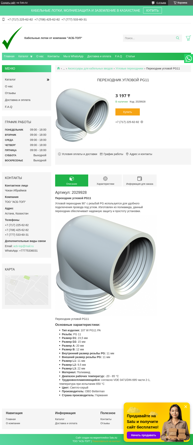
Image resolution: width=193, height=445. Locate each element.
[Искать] (177, 38)
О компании (13, 423)
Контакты (53, 56)
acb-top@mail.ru (23, 246)
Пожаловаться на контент (106, 441)
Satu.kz (113, 437)
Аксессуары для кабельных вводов (90, 68)
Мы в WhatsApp (73, 56)
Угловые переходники (129, 68)
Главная (9, 56)
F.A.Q (118, 56)
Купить (127, 112)
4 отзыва (161, 2)
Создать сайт (8, 2)
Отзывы (10, 93)
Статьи (130, 56)
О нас (40, 56)
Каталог (23, 56)
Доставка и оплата (99, 56)
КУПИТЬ (152, 10)
